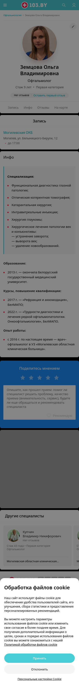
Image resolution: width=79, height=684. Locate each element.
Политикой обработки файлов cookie (30, 644)
